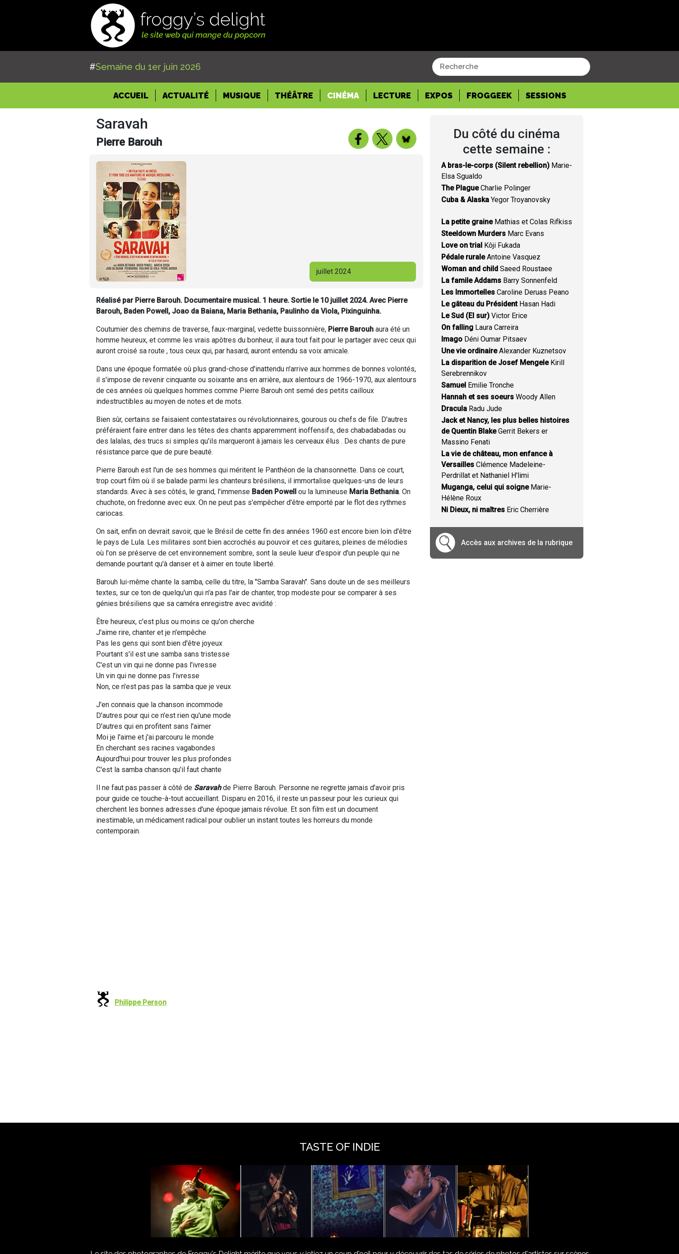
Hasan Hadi (498, 304)
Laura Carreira (479, 327)
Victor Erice (484, 315)
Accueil (134, 94)
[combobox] (511, 67)
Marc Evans (492, 233)
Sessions (546, 95)
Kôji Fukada (480, 245)
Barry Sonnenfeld (499, 280)
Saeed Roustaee (496, 268)
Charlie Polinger (486, 188)
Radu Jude (471, 408)
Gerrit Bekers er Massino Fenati (505, 431)
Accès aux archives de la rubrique (517, 542)
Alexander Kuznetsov (503, 351)
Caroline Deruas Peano (505, 292)
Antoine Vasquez (490, 257)
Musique (242, 95)
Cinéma (343, 95)
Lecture (392, 95)
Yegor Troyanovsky (495, 199)
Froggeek (489, 95)
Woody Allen (498, 397)
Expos (439, 95)
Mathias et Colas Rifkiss (506, 221)
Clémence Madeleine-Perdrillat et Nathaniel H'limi (497, 464)
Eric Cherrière (495, 509)
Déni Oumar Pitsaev (484, 339)
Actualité (185, 95)
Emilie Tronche (477, 385)
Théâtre (294, 95)
